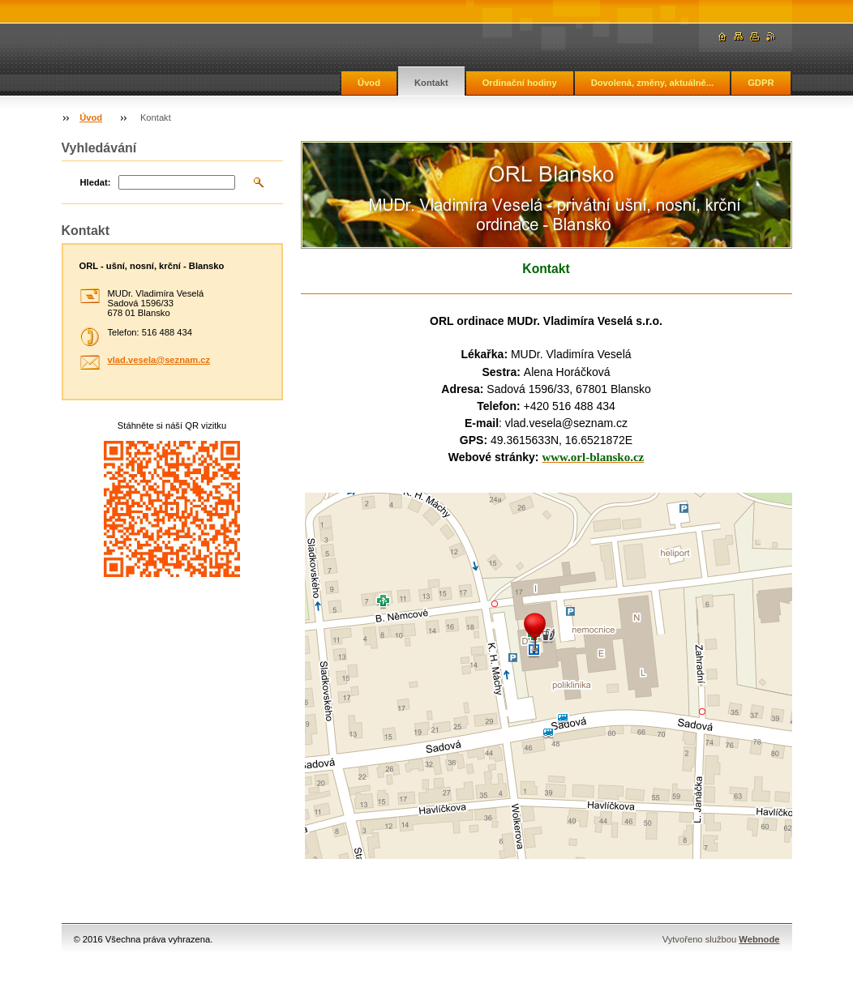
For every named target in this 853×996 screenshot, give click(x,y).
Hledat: (95, 182)
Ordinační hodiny (519, 83)
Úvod (369, 83)
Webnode (759, 939)
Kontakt (431, 83)
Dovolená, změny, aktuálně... (652, 83)
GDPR (761, 83)
